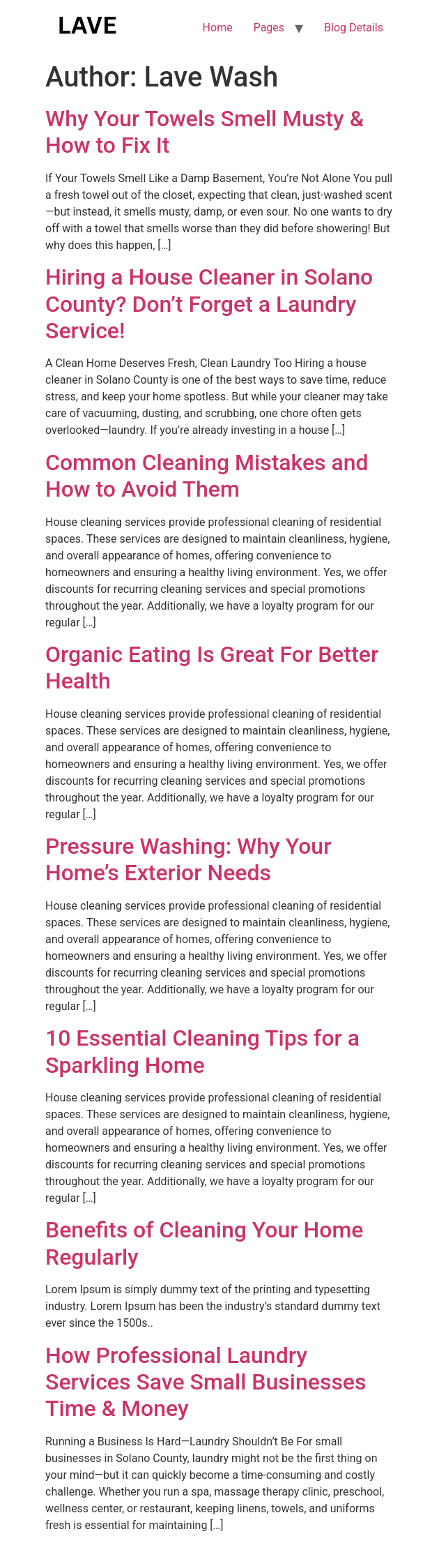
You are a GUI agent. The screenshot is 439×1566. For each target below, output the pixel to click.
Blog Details (353, 27)
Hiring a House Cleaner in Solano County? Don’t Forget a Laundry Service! (209, 304)
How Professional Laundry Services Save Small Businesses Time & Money (205, 1382)
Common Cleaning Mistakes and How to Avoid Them (207, 475)
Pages (269, 27)
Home (218, 27)
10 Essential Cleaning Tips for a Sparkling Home (202, 1051)
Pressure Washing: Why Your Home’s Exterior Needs (188, 859)
